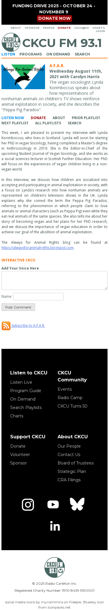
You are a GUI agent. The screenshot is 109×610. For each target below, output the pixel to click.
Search (82, 54)
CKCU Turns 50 (72, 406)
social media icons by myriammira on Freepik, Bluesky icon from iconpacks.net (54, 604)
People (48, 27)
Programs (30, 54)
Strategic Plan (72, 471)
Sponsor (32, 27)
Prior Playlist (86, 117)
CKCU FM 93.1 (62, 43)
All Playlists (48, 123)
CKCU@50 (81, 27)
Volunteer (20, 454)
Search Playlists (26, 407)
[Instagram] (28, 504)
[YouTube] (53, 504)
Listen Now (12, 117)
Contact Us (69, 454)
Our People (69, 446)
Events (65, 389)
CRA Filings (69, 479)
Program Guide (25, 390)
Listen (8, 54)
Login (100, 31)
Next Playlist (14, 123)
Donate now (54, 18)
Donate (64, 27)
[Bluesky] (78, 504)
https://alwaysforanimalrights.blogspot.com (37, 247)
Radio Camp (70, 397)
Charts (98, 27)
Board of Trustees (76, 463)
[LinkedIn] (54, 526)
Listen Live (21, 382)
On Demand (58, 54)
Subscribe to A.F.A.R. (23, 325)
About (15, 27)
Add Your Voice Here (20, 268)
